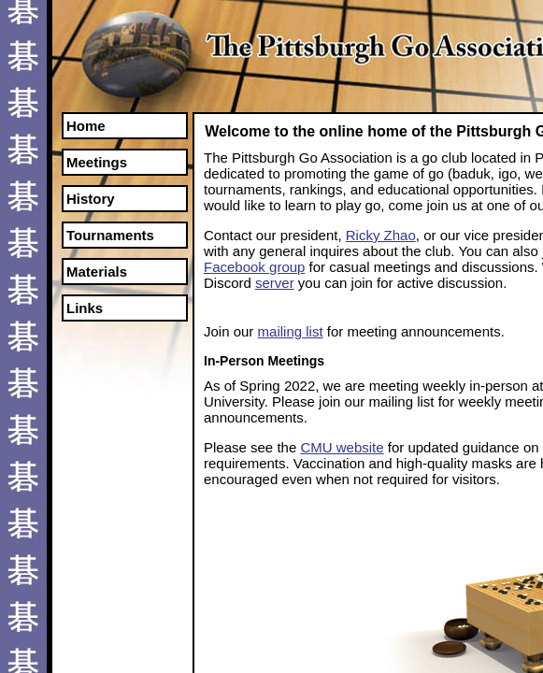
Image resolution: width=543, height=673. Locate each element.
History (90, 199)
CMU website (341, 447)
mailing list (290, 331)
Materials (96, 271)
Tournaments (110, 235)
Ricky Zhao (381, 235)
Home (86, 126)
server (274, 283)
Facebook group (254, 267)
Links (84, 308)
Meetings (96, 162)
